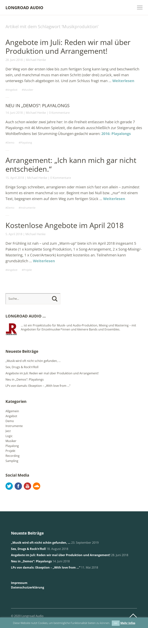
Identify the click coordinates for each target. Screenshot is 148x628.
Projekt (27, 270)
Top (133, 616)
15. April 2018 (14, 178)
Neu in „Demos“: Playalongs (37, 105)
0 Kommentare (59, 113)
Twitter (9, 486)
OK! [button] (115, 623)
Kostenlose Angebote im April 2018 (64, 225)
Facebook (18, 486)
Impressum (19, 583)
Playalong (26, 142)
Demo (10, 142)
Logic (9, 436)
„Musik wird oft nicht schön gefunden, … (33, 361)
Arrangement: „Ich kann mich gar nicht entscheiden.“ (70, 164)
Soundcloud (36, 486)
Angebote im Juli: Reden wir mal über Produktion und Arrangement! (67, 46)
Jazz (8, 431)
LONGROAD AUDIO (24, 7)
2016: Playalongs (116, 133)
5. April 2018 (13, 234)
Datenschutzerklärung (27, 587)
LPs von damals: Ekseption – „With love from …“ (37, 386)
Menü (140, 7)
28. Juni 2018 (14, 60)
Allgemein (12, 411)
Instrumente (27, 207)
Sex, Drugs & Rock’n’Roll (21, 367)
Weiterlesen (123, 80)
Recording (12, 456)
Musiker (28, 89)
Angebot (12, 89)
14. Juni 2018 (14, 113)
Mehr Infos (127, 623)
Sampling (11, 461)
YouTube (27, 486)
